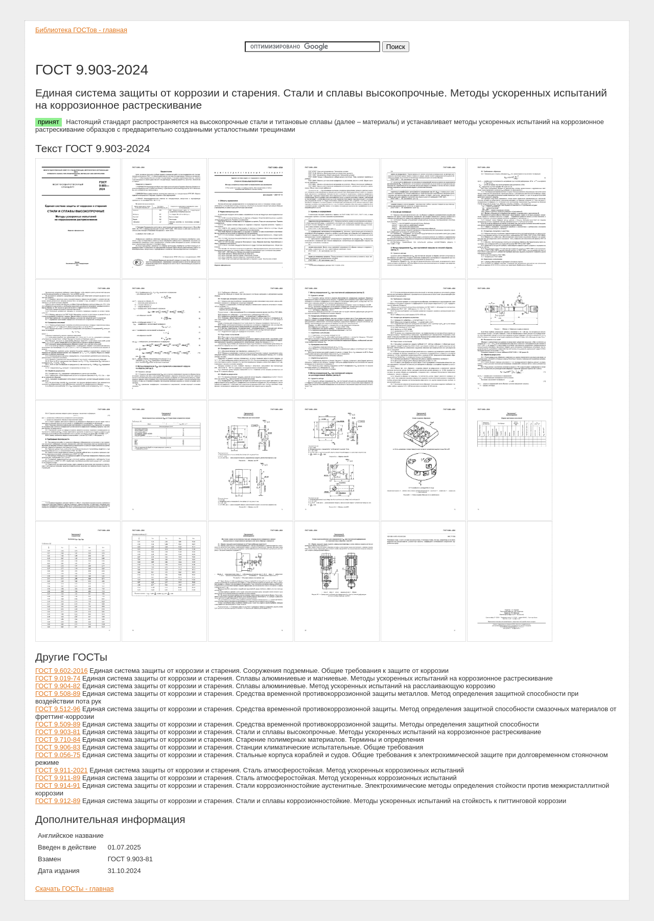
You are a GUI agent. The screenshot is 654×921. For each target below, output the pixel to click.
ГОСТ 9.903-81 (57, 732)
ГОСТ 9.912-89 (57, 801)
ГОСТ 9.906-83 (57, 747)
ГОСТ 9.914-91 (57, 785)
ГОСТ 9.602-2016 (61, 670)
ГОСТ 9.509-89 (57, 724)
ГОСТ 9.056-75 (57, 755)
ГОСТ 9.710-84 (57, 739)
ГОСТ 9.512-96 (57, 709)
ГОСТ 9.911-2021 (61, 770)
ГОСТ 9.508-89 (57, 693)
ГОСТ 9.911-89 (57, 778)
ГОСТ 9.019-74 (57, 678)
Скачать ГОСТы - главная (74, 888)
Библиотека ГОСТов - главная (81, 30)
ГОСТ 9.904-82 (57, 686)
